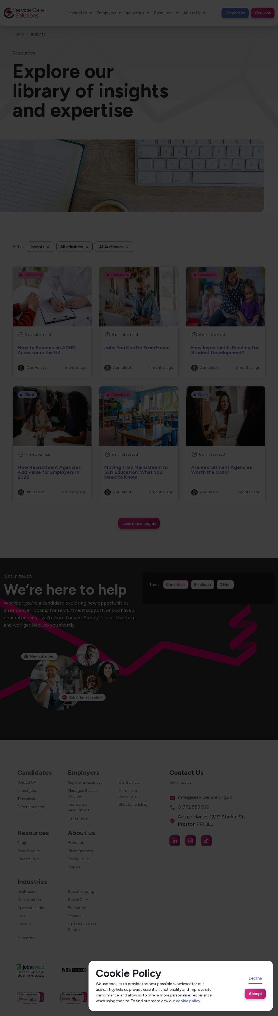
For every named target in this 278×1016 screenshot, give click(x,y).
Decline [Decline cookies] (255, 978)
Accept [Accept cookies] (255, 993)
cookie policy (188, 1001)
